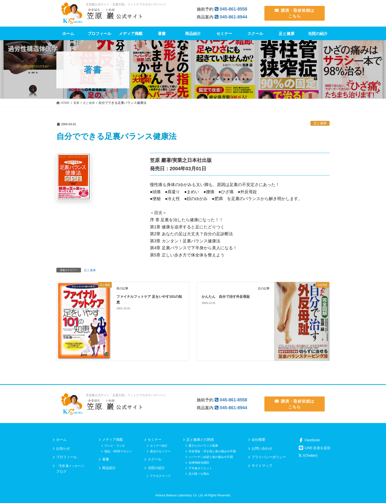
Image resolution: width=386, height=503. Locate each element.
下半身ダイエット (200, 468)
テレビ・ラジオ (114, 445)
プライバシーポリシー (269, 457)
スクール (154, 459)
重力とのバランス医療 (203, 445)
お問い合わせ (262, 448)
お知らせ (63, 448)
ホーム (61, 439)
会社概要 (258, 439)
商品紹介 (109, 468)
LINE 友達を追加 (314, 448)
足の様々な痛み (199, 473)
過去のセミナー (160, 451)
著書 (105, 459)
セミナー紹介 (159, 445)
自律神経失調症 (199, 462)
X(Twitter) (308, 455)
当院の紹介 (156, 468)
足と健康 (320, 123)
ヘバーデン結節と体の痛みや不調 (211, 457)
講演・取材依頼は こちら (295, 13)
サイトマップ (262, 466)
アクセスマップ (160, 476)
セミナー (154, 439)
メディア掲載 (112, 439)
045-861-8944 (234, 16)
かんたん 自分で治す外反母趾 (229, 296)
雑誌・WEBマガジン (118, 451)
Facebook (309, 440)
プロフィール (66, 457)
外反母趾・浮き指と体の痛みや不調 (212, 451)
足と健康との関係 (200, 439)
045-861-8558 (234, 9)
